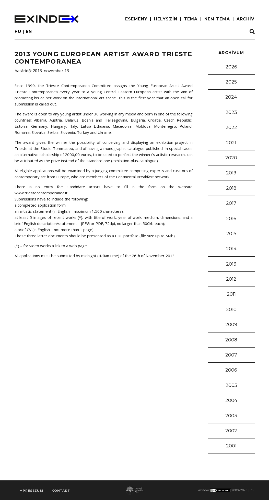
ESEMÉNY (136, 19)
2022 (231, 127)
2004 (231, 400)
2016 (231, 218)
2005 (231, 385)
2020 (231, 158)
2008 (231, 340)
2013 (231, 264)
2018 (231, 188)
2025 (231, 82)
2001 (231, 446)
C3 (252, 490)
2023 (231, 112)
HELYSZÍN (165, 19)
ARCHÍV (246, 19)
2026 (231, 67)
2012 (231, 279)
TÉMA (190, 19)
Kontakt (61, 491)
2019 (231, 173)
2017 (231, 203)
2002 (231, 431)
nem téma (217, 19)
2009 (231, 324)
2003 (231, 416)
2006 (231, 370)
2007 (231, 355)
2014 (231, 249)
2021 (231, 143)
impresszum (30, 491)
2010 (231, 309)
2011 (231, 294)
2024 (231, 97)
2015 (231, 233)
